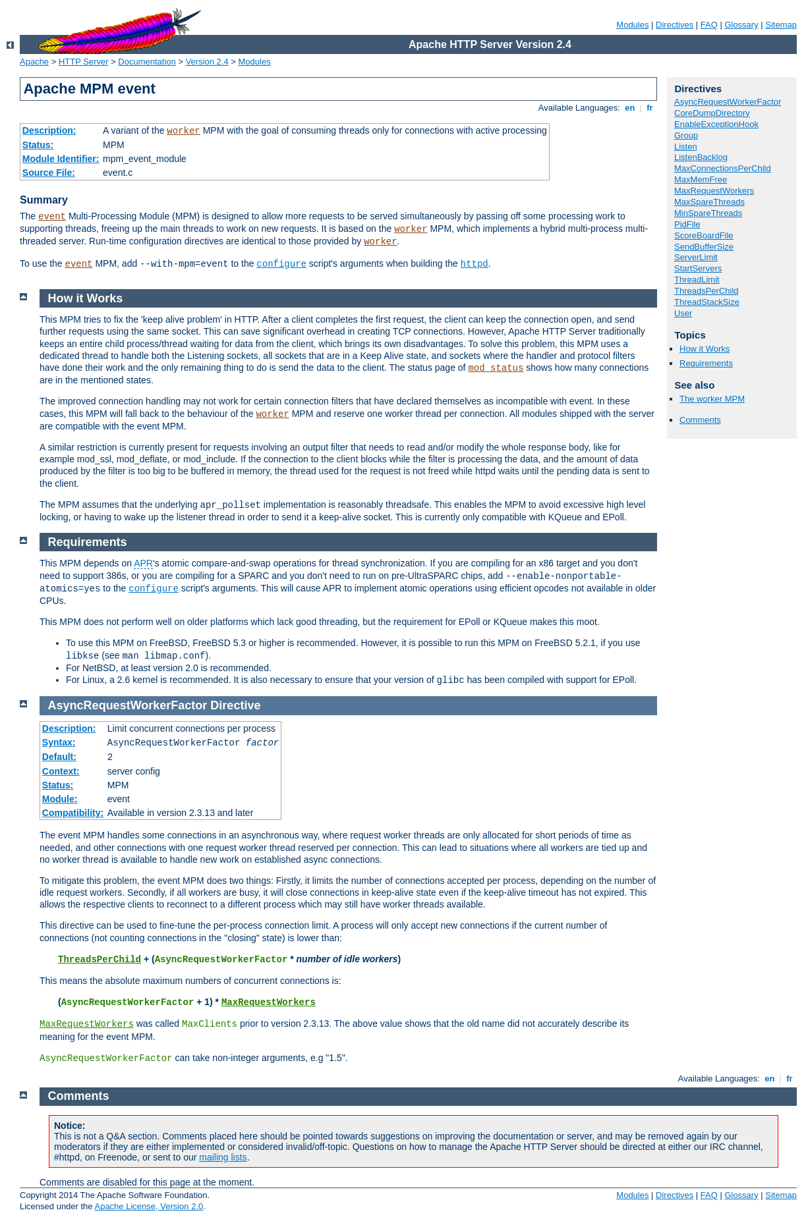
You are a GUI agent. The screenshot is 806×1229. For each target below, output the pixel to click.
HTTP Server (84, 62)
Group (686, 135)
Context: (61, 771)
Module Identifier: (61, 158)
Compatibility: (72, 812)
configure (281, 264)
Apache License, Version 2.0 (148, 1206)
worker (183, 131)
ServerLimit (696, 257)
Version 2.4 (207, 62)
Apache (34, 62)
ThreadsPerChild (706, 291)
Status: (37, 145)
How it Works (704, 349)
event (52, 216)
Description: (49, 130)
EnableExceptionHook (716, 124)
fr (650, 108)
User (683, 313)
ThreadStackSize (706, 302)
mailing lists (222, 1157)
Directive (235, 705)
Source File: (48, 172)
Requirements (706, 363)
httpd (474, 264)
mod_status (495, 368)
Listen (685, 146)
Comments (700, 420)
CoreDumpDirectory (712, 113)
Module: (60, 799)
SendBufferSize (704, 247)
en (630, 108)
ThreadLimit (697, 280)
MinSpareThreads (708, 213)
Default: (59, 756)
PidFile (687, 224)
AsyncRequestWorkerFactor (727, 102)
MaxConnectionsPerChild (722, 168)
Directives (674, 25)
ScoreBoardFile (704, 235)
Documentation (146, 62)
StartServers (698, 268)
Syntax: (59, 742)
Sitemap (781, 25)
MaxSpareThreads (709, 202)
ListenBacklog (701, 157)
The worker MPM (712, 399)
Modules (632, 25)
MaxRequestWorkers (714, 191)
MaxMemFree (700, 179)
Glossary (741, 25)
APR (143, 563)
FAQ (709, 25)
